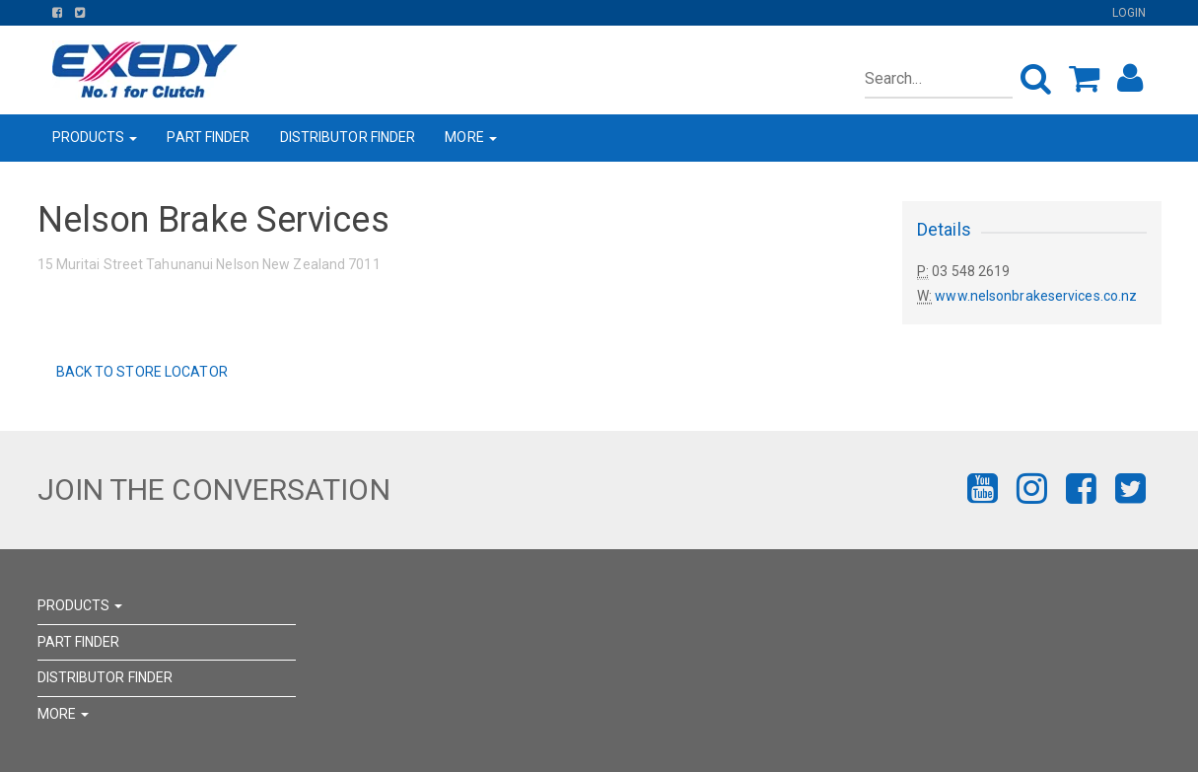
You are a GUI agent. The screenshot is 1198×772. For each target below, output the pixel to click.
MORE (471, 137)
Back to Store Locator (140, 372)
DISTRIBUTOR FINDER (348, 137)
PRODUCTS (95, 137)
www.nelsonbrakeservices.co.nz (1036, 296)
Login (1129, 13)
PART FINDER (208, 137)
